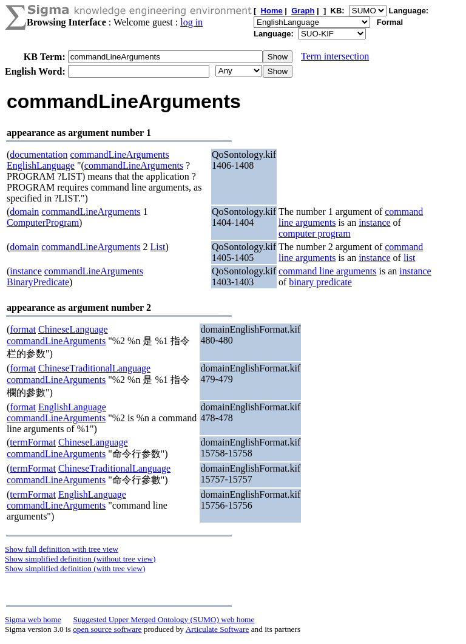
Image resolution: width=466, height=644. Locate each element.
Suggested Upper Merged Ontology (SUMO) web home (164, 619)
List (158, 247)
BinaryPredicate (38, 282)
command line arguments (327, 271)
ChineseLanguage (73, 329)
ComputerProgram (43, 222)
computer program (315, 233)
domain (24, 211)
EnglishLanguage (41, 165)
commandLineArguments (119, 154)
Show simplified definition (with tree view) (75, 568)
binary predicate (320, 282)
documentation (38, 154)
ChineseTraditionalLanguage (94, 368)
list (410, 258)
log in (191, 22)
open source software (107, 629)
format (23, 329)
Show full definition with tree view (61, 549)
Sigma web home (33, 619)
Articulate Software (217, 629)
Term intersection (335, 56)
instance (374, 222)
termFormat (33, 442)
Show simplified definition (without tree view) (80, 558)
